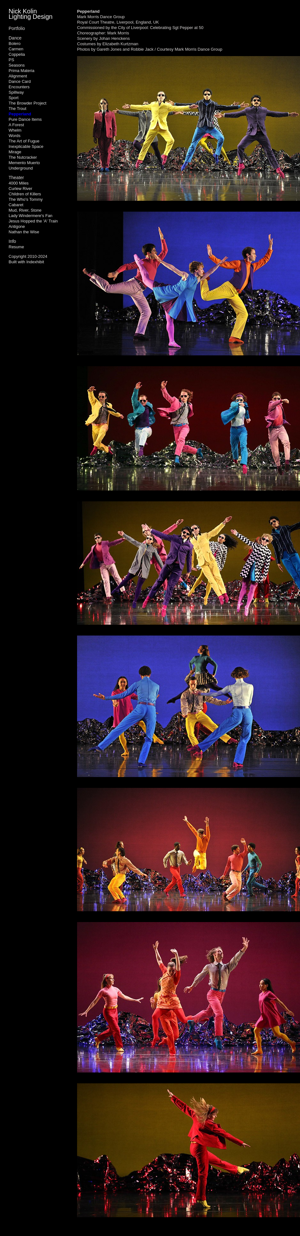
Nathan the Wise (24, 231)
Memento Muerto (24, 162)
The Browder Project (27, 103)
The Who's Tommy (26, 199)
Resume (16, 246)
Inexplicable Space (26, 146)
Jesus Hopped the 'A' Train (33, 221)
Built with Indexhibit (26, 261)
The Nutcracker (23, 157)
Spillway (16, 92)
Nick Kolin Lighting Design (31, 14)
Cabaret (16, 204)
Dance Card (20, 81)
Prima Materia (21, 70)
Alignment (18, 76)
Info (12, 241)
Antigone (17, 226)
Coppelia (17, 54)
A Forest (16, 124)
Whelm (15, 130)
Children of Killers (25, 194)
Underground (21, 168)
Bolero (15, 43)
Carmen (16, 49)
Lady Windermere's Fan (31, 215)
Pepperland (20, 114)
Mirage (15, 151)
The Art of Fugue (24, 141)
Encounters (19, 86)
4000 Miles (19, 183)
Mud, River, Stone (25, 210)
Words (14, 135)
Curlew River (20, 188)
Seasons (17, 65)
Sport (13, 97)
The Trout (17, 108)
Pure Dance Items (25, 119)
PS (11, 59)
